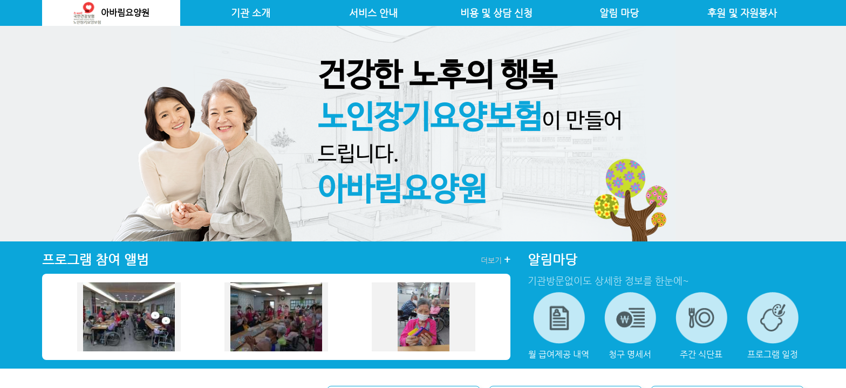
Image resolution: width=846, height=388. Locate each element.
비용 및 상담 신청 (496, 13)
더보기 (495, 259)
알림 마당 (619, 13)
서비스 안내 (373, 13)
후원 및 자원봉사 (742, 13)
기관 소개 (250, 13)
